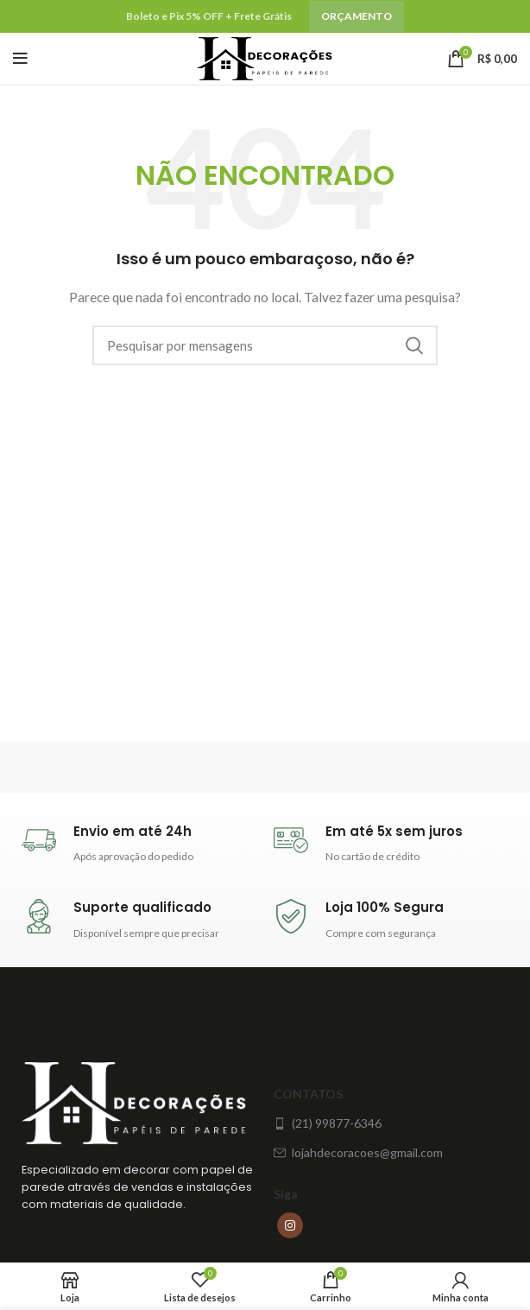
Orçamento (356, 15)
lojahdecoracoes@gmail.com (358, 1152)
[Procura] (265, 345)
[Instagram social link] (290, 1225)
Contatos (308, 1093)
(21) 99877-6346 (328, 1123)
